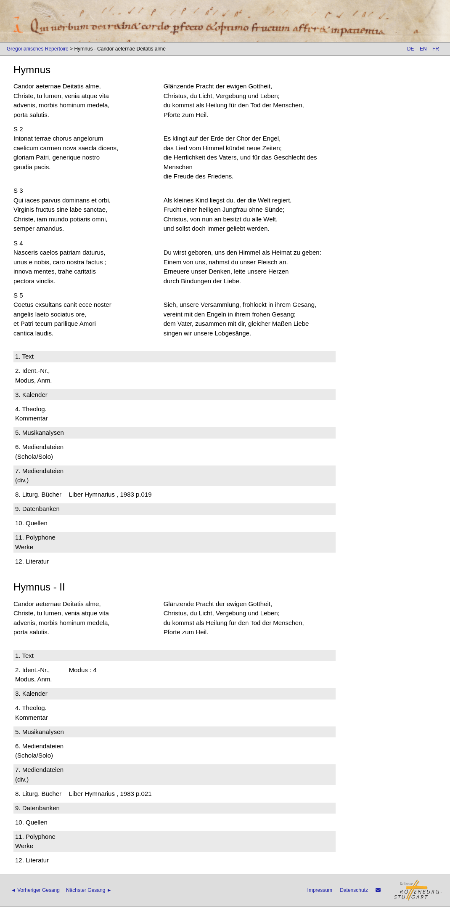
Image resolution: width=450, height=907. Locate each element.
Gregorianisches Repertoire (38, 49)
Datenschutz (354, 890)
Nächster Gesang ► (89, 890)
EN (423, 49)
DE (410, 49)
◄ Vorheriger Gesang (35, 890)
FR (435, 49)
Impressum (319, 890)
